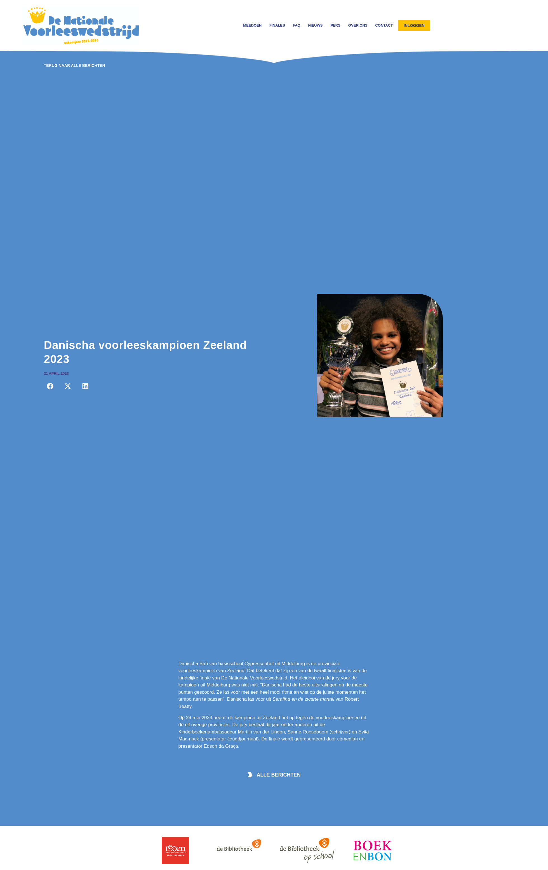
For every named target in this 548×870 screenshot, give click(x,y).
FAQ (296, 25)
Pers (335, 25)
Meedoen (252, 25)
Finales (277, 25)
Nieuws (315, 25)
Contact (384, 25)
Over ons (358, 25)
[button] (50, 386)
